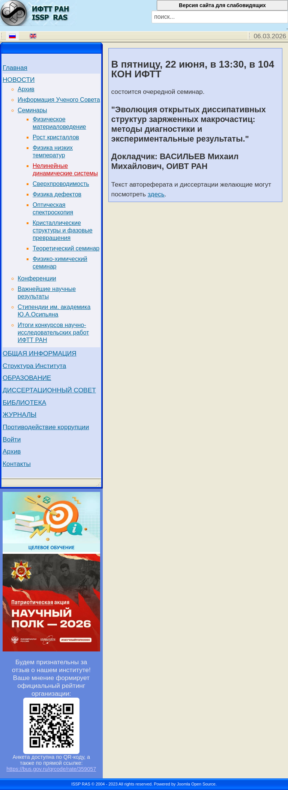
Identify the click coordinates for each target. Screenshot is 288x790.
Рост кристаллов (56, 137)
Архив (26, 89)
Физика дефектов (57, 194)
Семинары (32, 110)
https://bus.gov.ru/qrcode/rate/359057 (51, 769)
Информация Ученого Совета (59, 99)
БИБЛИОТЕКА (24, 402)
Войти (12, 439)
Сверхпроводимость (61, 184)
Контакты (17, 463)
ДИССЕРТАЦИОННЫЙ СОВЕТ (49, 390)
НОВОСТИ (18, 79)
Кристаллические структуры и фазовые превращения (63, 230)
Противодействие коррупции (46, 427)
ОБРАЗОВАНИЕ (27, 377)
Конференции (37, 278)
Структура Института (34, 365)
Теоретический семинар (66, 248)
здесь (156, 194)
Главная (15, 67)
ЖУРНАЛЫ (19, 414)
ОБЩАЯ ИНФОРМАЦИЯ (39, 353)
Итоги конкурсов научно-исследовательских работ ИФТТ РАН (53, 332)
